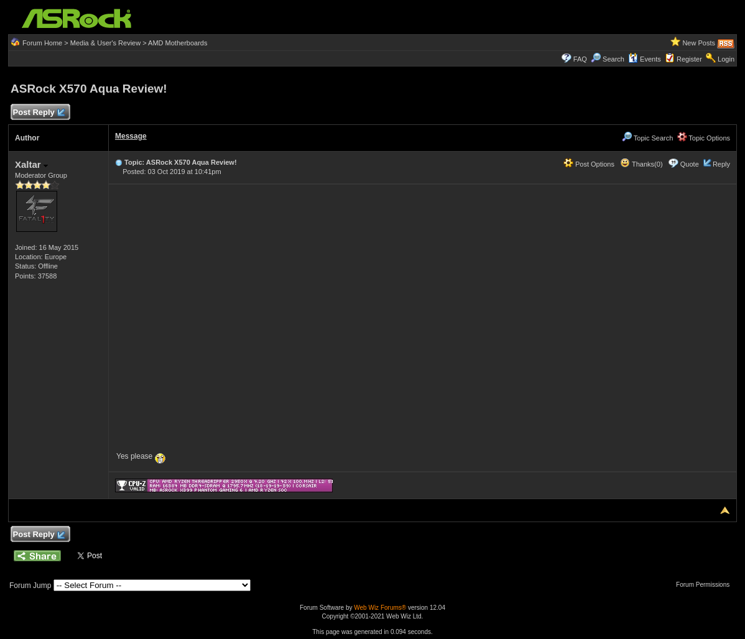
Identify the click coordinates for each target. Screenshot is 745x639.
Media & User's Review (105, 43)
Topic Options (704, 138)
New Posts (698, 43)
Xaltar (31, 164)
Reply (721, 164)
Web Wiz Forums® (380, 607)
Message (131, 136)
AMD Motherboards (177, 43)
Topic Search (647, 138)
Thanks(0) (641, 164)
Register (689, 59)
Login (726, 59)
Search (613, 59)
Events (644, 59)
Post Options (588, 164)
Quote (689, 164)
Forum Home (42, 43)
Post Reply (39, 113)
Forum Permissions (706, 584)
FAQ (580, 59)
